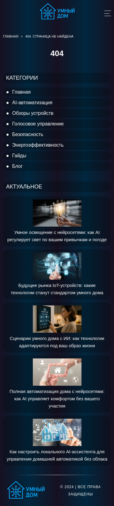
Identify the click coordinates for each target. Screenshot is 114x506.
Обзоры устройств (33, 113)
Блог (17, 166)
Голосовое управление (38, 123)
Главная (21, 92)
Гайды (19, 155)
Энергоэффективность (38, 145)
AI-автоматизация (32, 102)
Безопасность (27, 134)
